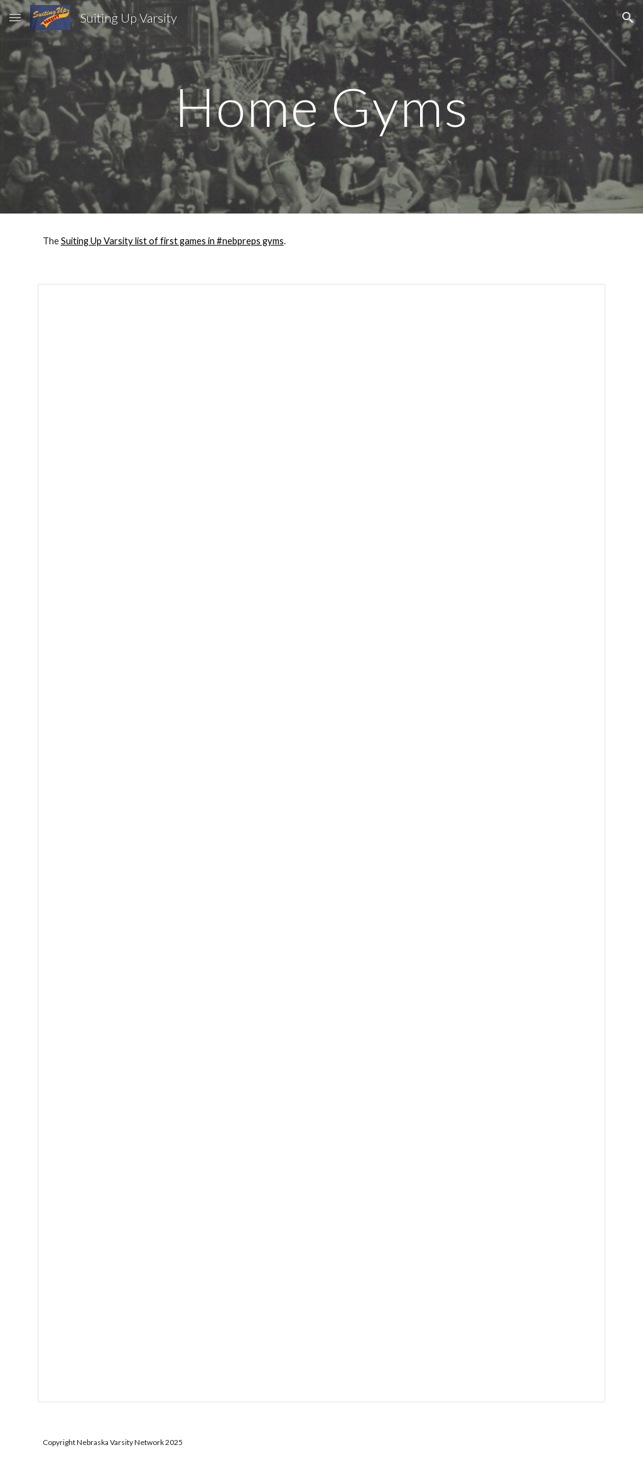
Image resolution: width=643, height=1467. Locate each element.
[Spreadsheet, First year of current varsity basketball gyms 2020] (322, 843)
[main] (322, 106)
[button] (15, 17)
